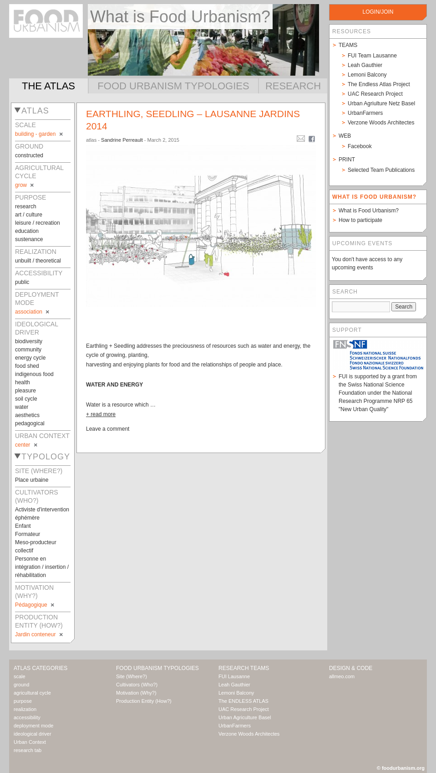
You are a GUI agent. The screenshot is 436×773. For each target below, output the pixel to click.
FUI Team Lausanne (372, 55)
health (22, 382)
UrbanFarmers (365, 113)
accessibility (27, 717)
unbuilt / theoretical (38, 261)
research (25, 206)
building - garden (39, 134)
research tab (27, 750)
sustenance (29, 239)
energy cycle (30, 358)
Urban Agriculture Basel (244, 717)
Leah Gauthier (365, 65)
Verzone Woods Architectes (381, 122)
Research (293, 86)
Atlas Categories (40, 668)
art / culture (28, 214)
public (22, 282)
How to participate (360, 220)
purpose (23, 701)
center (27, 445)
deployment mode (33, 725)
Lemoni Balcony (367, 75)
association (33, 312)
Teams (348, 45)
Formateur (27, 534)
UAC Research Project (375, 94)
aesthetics (27, 415)
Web (345, 136)
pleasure (25, 390)
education (27, 231)
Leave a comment (107, 429)
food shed (27, 366)
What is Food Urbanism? (369, 210)
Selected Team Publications (381, 170)
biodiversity (28, 341)
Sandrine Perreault (122, 140)
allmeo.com (342, 676)
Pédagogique (35, 605)
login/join (377, 12)
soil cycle (26, 399)
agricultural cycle (32, 693)
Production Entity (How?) (144, 701)
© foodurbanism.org (401, 768)
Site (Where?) (131, 676)
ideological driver (32, 734)
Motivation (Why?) (136, 693)
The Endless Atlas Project (379, 84)
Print (347, 159)
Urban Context (30, 742)
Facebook (360, 146)
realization (25, 709)
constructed (29, 155)
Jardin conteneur (39, 634)
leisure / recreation (37, 223)
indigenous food (34, 374)
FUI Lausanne (234, 676)
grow (25, 185)
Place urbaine (31, 480)
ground (21, 684)
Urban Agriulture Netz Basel (381, 103)
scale (19, 676)
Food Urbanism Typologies (173, 86)
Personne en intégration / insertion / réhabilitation (42, 567)
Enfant (23, 526)
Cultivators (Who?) (136, 684)
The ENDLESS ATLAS (243, 701)
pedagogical (30, 423)
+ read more (101, 414)
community (28, 349)
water (21, 407)
